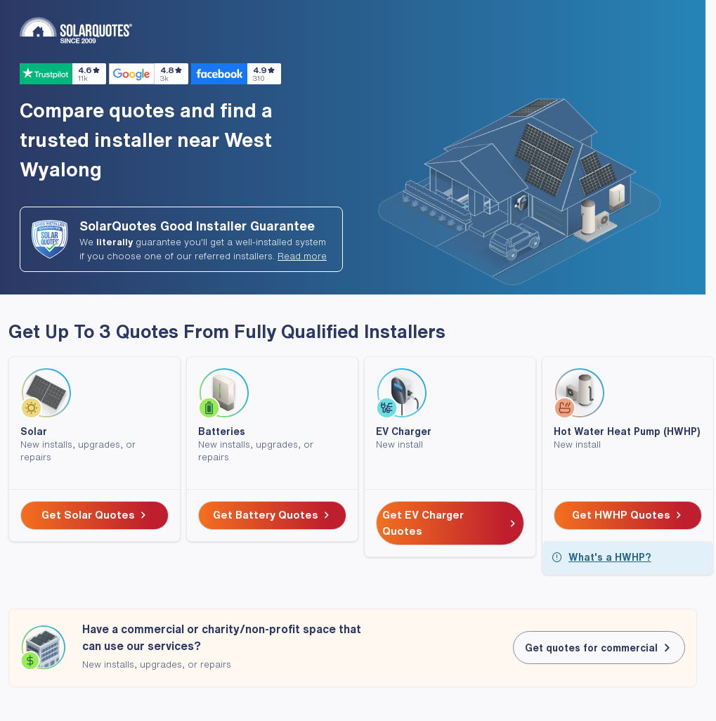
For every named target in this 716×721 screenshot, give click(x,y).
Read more (302, 256)
